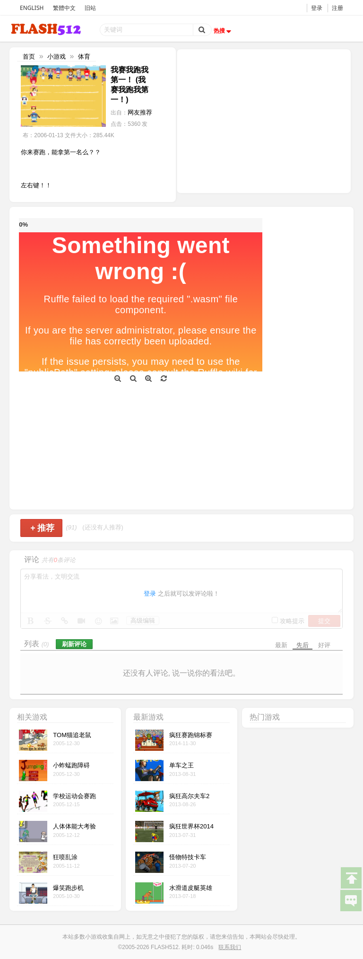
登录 (316, 8)
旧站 (90, 8)
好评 (324, 645)
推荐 (42, 528)
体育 (84, 56)
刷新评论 (74, 644)
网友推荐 (140, 112)
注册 (337, 8)
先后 (302, 645)
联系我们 (229, 947)
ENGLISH (31, 8)
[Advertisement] (263, 120)
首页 (29, 56)
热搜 (223, 30)
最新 (281, 645)
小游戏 (56, 56)
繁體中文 (64, 8)
